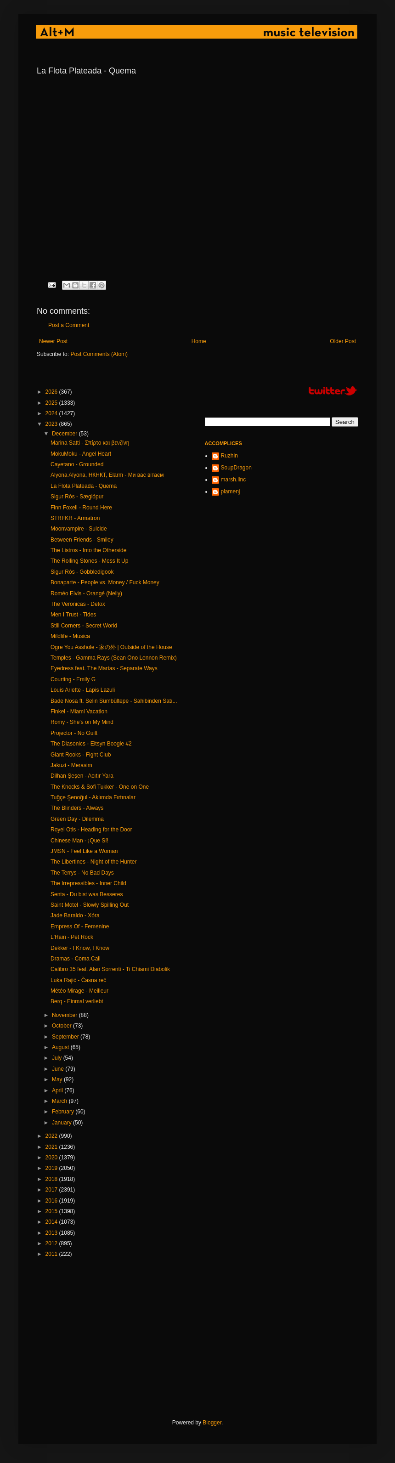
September (66, 1037)
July (57, 1058)
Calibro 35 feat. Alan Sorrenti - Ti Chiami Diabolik (110, 969)
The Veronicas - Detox (78, 604)
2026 (52, 392)
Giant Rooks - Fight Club (81, 754)
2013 (52, 1233)
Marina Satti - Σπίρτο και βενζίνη (90, 443)
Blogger (212, 1422)
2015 (52, 1211)
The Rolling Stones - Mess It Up (89, 561)
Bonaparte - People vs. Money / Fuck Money (105, 582)
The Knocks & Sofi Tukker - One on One (100, 787)
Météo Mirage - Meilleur (79, 991)
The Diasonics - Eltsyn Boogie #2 (91, 743)
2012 (52, 1243)
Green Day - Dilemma (77, 819)
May (58, 1079)
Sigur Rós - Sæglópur (77, 496)
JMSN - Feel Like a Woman (84, 851)
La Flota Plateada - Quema (84, 486)
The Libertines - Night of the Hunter (93, 862)
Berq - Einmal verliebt (77, 1001)
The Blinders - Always (77, 808)
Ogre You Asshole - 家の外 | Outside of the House (111, 647)
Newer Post (53, 341)
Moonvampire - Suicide (79, 528)
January (62, 1122)
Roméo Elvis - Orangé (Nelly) (86, 593)
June (58, 1069)
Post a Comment (68, 325)
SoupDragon (236, 467)
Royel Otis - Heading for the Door (91, 829)
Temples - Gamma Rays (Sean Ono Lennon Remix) (114, 658)
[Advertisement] (145, 1338)
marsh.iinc (233, 479)
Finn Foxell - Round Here (81, 507)
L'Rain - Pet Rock (72, 937)
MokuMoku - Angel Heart (81, 454)
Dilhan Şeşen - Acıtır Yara (82, 776)
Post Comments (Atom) (99, 354)
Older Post (343, 341)
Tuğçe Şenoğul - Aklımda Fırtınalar (93, 797)
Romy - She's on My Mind (82, 722)
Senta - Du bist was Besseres (87, 894)
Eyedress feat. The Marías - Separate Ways (104, 668)
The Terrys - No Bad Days (82, 873)
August (61, 1047)
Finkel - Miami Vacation (79, 711)
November (65, 1015)
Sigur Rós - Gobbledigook (82, 572)
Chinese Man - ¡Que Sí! (79, 840)
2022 (52, 1136)
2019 (52, 1168)
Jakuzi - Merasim (71, 765)
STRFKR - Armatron (75, 518)
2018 (52, 1179)
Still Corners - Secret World (84, 625)
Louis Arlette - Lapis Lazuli (83, 690)
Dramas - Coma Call (76, 958)
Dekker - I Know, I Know (80, 948)
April (58, 1090)
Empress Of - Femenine (80, 926)
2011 (52, 1254)
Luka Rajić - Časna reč (78, 980)
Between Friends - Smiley (82, 540)
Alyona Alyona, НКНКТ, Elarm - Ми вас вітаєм (107, 475)
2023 (52, 424)
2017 (52, 1189)
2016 (52, 1201)
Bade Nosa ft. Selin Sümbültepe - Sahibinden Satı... (114, 701)
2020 (52, 1157)
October (62, 1025)
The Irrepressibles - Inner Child (88, 883)
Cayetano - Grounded (77, 464)
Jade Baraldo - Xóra (75, 915)
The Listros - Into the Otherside (88, 550)
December (65, 433)
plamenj (230, 491)
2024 (52, 413)
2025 (52, 403)
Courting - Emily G (73, 679)
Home (199, 341)
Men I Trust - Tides (73, 614)
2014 (52, 1222)
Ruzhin (229, 455)
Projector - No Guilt (74, 733)
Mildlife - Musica (70, 636)
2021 (52, 1147)
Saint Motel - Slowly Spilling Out (90, 905)
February (63, 1111)
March (60, 1101)
